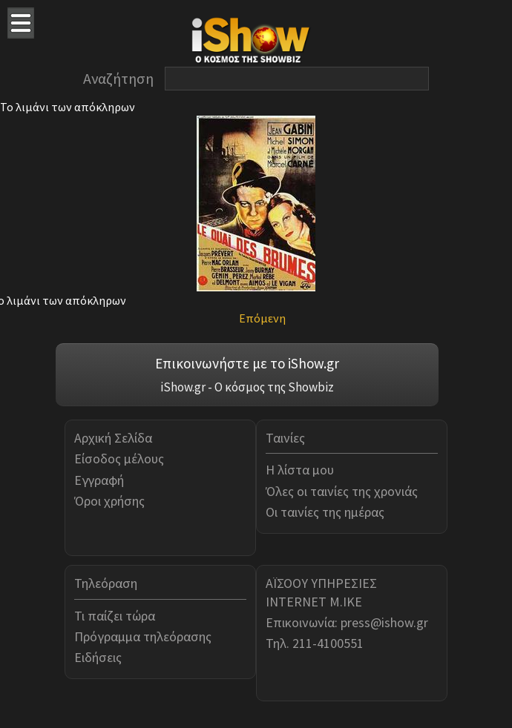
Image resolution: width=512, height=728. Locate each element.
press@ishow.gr (384, 622)
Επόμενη (262, 318)
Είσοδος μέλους (119, 458)
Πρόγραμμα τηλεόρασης (142, 636)
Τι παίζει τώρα (114, 615)
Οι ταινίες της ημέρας (325, 511)
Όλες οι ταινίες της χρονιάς (342, 491)
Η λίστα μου (300, 469)
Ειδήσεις (98, 657)
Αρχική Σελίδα (113, 437)
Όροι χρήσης (109, 500)
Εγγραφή (99, 480)
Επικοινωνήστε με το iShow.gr (247, 363)
